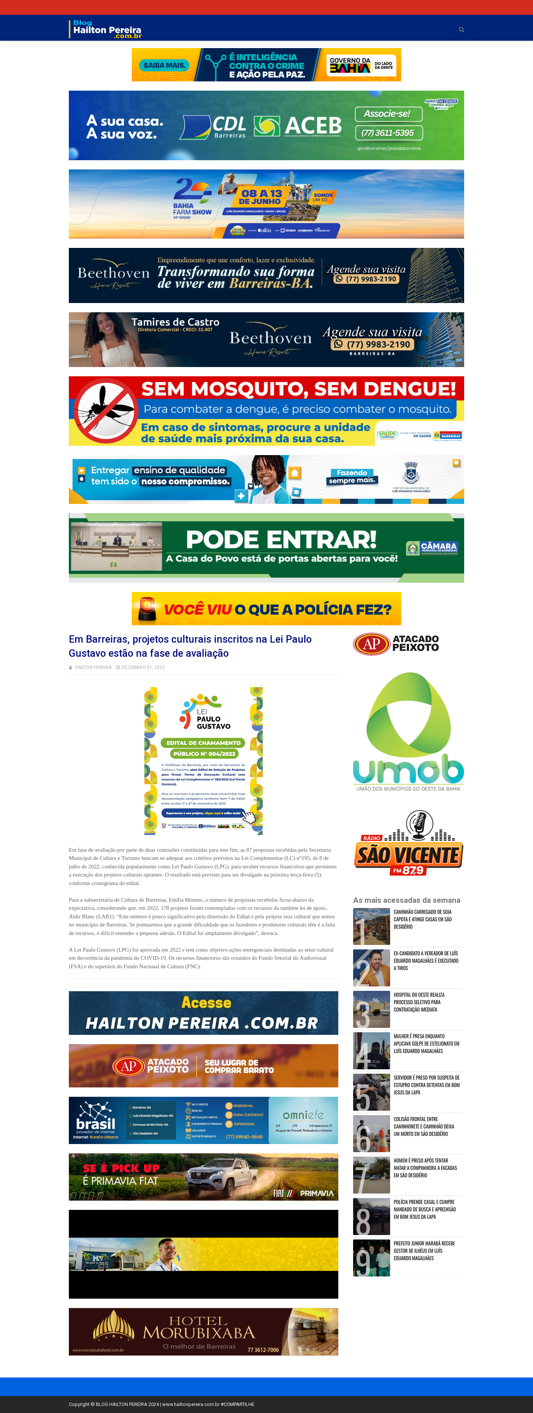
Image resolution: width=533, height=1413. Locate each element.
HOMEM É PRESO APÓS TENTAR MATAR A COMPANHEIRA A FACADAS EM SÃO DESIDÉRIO (425, 1168)
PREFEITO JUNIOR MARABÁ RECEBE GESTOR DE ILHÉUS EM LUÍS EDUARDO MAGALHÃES (424, 1250)
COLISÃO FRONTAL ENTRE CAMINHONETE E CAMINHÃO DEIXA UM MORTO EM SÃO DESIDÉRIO (424, 1126)
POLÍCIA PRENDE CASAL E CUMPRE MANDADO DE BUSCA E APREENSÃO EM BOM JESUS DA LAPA (425, 1209)
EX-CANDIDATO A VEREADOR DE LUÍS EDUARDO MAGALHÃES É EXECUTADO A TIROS (426, 960)
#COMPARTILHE (237, 1404)
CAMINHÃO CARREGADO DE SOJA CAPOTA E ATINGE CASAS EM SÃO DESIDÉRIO (423, 919)
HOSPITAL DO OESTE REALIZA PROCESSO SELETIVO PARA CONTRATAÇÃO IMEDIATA (419, 1002)
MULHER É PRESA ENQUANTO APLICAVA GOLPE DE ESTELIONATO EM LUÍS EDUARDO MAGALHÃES (426, 1043)
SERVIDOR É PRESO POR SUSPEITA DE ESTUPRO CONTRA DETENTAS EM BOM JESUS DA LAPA (427, 1085)
